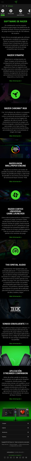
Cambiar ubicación (19, 452)
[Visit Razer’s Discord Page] (26, 457)
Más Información (15, 81)
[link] (15, 2)
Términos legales (13, 444)
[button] (2, 2)
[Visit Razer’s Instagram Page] (7, 457)
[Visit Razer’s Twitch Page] (23, 457)
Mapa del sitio (5, 444)
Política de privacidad (24, 444)
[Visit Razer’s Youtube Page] (17, 457)
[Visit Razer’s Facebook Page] (4, 457)
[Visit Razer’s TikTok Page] (20, 457)
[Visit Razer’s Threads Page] (11, 457)
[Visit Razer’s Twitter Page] (14, 457)
